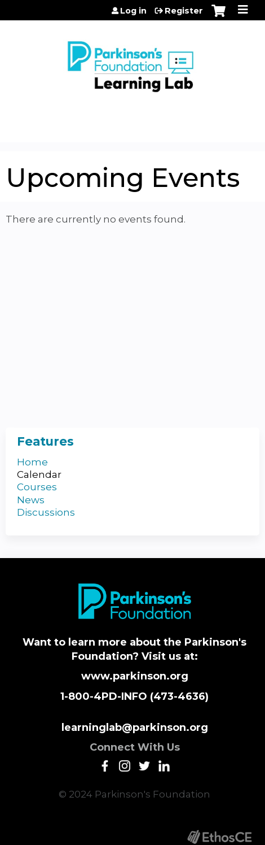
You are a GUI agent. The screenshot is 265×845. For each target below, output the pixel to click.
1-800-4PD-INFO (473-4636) (134, 696)
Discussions (46, 512)
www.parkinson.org (134, 676)
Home (32, 462)
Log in (133, 11)
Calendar (39, 474)
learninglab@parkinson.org (134, 727)
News (31, 500)
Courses (37, 487)
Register (184, 11)
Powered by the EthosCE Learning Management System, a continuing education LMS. (219, 837)
